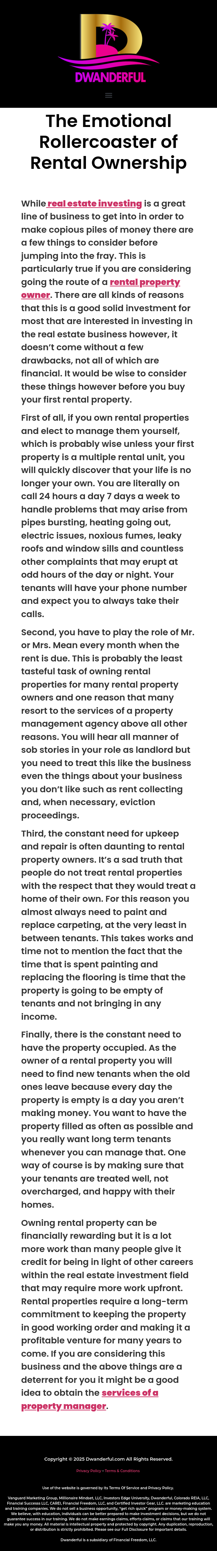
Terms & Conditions (122, 1471)
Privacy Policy (88, 1471)
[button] (108, 95)
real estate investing (94, 203)
